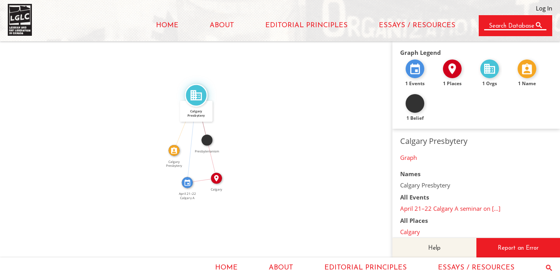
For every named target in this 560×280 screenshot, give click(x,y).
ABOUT (222, 25)
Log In (544, 8)
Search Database (511, 26)
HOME (167, 25)
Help (434, 248)
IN (201, 177)
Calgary (410, 232)
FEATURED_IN (188, 138)
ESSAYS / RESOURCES (417, 25)
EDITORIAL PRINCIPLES (306, 25)
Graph (408, 157)
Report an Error (518, 248)
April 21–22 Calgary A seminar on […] (450, 208)
